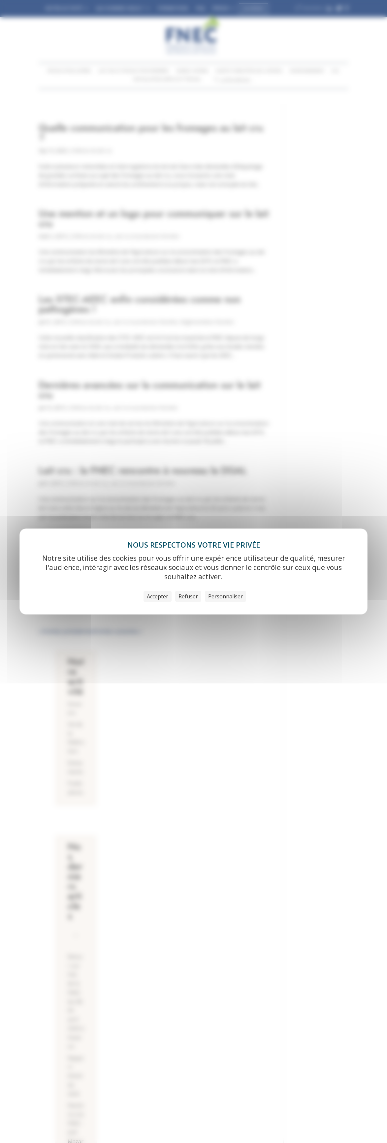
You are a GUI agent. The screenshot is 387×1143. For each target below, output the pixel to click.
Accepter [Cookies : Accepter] (157, 596)
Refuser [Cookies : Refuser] (188, 596)
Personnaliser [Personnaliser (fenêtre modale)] (225, 596)
